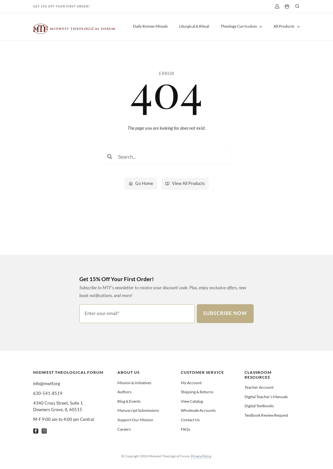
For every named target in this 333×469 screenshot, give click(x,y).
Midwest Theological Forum (68, 372)
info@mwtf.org (46, 383)
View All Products (188, 183)
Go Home (144, 183)
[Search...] (166, 156)
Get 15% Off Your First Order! (61, 6)
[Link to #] (297, 6)
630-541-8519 (47, 393)
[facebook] (35, 431)
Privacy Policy (201, 456)
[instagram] (44, 431)
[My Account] (276, 6)
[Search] (109, 156)
